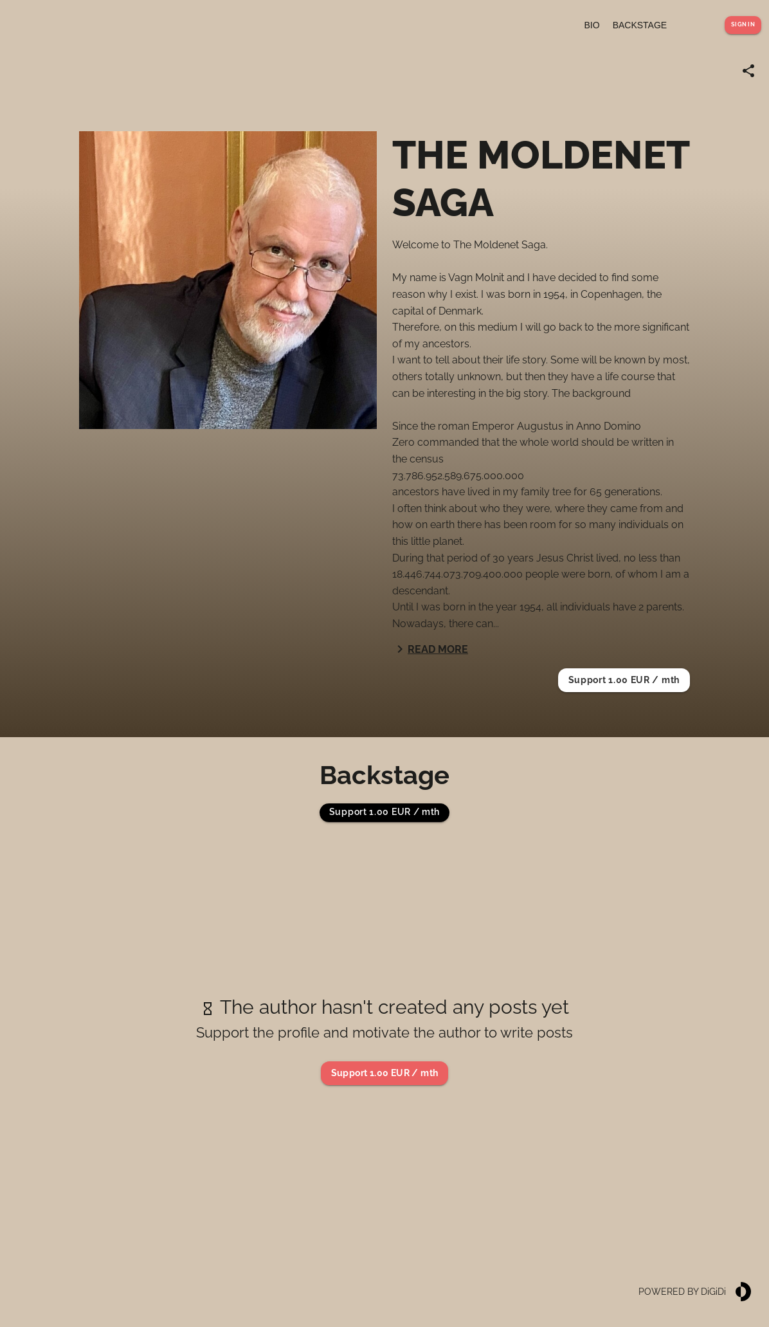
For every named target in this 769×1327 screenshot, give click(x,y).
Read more (430, 649)
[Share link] (748, 70)
